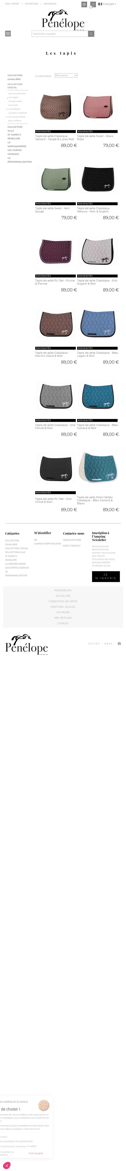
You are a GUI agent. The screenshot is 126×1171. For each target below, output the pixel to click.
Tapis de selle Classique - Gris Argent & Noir (97, 282)
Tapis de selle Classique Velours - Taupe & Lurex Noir (54, 138)
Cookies (63, 623)
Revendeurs (50, 4)
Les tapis (13, 97)
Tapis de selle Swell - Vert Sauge (52, 210)
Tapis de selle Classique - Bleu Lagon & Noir (97, 354)
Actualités (63, 595)
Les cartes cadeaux (17, 568)
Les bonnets (15, 101)
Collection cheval (15, 86)
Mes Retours (32, 4)
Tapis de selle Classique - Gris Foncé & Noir (55, 427)
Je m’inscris (106, 576)
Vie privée (63, 612)
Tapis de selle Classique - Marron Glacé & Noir (52, 354)
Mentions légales (63, 606)
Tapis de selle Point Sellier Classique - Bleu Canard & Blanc (95, 500)
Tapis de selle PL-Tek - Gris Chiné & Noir (53, 500)
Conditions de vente (63, 601)
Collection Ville (15, 552)
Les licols (13, 105)
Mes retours (63, 617)
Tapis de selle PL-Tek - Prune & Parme (55, 282)
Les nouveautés (17, 93)
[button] (7, 1165)
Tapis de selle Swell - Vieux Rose (95, 138)
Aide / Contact (12, 4)
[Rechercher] (60, 34)
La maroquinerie (15, 564)
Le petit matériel (17, 112)
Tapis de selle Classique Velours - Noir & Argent (93, 210)
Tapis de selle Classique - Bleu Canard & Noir (97, 427)
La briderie (14, 109)
